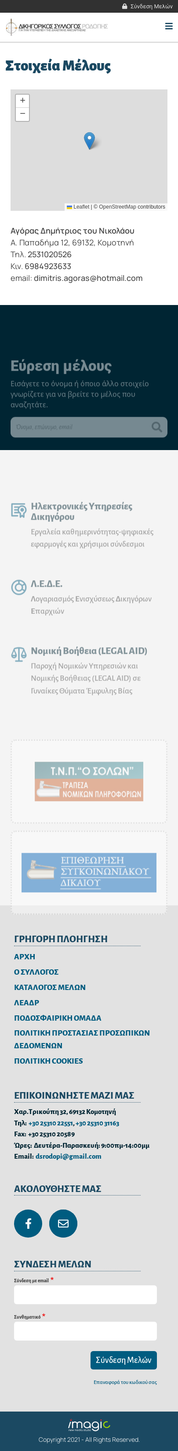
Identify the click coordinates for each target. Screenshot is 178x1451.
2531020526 (50, 254)
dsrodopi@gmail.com (69, 1156)
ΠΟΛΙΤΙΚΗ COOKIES (48, 1061)
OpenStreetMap (117, 207)
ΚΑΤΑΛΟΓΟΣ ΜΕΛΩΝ (50, 987)
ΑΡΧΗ (24, 957)
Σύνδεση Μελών (152, 6)
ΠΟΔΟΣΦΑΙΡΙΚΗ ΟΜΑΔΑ (58, 1018)
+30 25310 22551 (51, 1123)
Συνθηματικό (27, 1317)
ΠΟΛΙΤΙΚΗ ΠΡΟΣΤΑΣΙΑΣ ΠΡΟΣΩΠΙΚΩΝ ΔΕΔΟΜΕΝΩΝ (82, 1039)
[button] (89, 141)
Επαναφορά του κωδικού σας (125, 1382)
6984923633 (48, 266)
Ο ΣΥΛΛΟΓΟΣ (36, 972)
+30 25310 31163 (97, 1123)
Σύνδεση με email (31, 1280)
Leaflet (78, 207)
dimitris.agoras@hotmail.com (88, 278)
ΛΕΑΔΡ (26, 1003)
